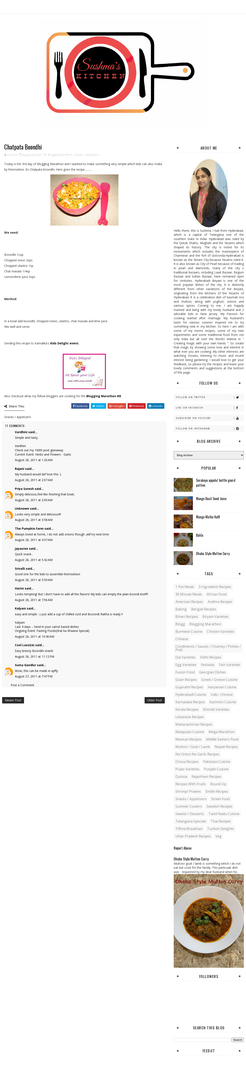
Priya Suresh (24, 489)
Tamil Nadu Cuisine (223, 813)
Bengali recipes (203, 609)
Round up (218, 784)
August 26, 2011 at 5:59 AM (34, 580)
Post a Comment (22, 685)
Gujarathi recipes (189, 687)
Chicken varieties (220, 631)
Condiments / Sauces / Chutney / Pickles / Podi (208, 648)
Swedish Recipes (219, 806)
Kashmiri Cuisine (222, 702)
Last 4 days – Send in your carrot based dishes (47, 627)
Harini (19, 588)
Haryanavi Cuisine (222, 687)
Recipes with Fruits (190, 784)
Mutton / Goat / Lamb (192, 746)
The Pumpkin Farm (29, 528)
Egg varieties (185, 664)
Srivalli (20, 569)
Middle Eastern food (222, 739)
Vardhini (21, 432)
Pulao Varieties (187, 769)
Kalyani (20, 608)
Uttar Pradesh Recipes (193, 836)
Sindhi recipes (216, 791)
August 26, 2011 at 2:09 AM (34, 500)
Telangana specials (190, 821)
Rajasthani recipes (206, 776)
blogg (180, 624)
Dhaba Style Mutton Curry (213, 553)
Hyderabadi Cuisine (190, 694)
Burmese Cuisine (188, 631)
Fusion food (185, 672)
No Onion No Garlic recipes (197, 754)
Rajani (19, 469)
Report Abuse (182, 848)
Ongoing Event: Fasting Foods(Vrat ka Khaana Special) (52, 631)
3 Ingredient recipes (215, 586)
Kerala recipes (187, 709)
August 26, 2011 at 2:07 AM (34, 480)
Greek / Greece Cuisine (219, 679)
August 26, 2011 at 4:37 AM (34, 540)
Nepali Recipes (226, 746)
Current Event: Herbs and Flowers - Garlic (43, 454)
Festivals (208, 664)
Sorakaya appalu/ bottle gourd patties (215, 482)
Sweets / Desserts (189, 813)
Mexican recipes (188, 739)
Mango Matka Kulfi (208, 516)
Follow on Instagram (210, 428)
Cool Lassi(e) (24, 645)
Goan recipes (186, 679)
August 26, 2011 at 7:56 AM (34, 600)
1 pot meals (184, 586)
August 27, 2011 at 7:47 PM (34, 676)
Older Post (154, 700)
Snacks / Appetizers (87, 155)
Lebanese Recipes (189, 717)
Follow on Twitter (210, 397)
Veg (218, 836)
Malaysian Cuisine (189, 731)
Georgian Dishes (212, 672)
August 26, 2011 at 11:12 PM (34, 656)
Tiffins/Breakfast (189, 828)
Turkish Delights (220, 828)
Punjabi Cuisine (216, 769)
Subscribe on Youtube (210, 418)
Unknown (22, 508)
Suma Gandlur (25, 665)
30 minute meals (188, 594)
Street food (220, 799)
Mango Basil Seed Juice (211, 498)
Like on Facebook (210, 407)
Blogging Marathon (60, 155)
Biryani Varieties (215, 616)
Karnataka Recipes (190, 702)
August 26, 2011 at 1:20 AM (34, 460)
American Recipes (189, 601)
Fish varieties (229, 664)
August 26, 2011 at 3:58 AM (34, 520)
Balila (199, 535)
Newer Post (13, 700)
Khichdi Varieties (216, 709)
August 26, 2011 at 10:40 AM (34, 636)
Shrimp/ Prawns (188, 791)
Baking (181, 609)
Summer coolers (188, 806)
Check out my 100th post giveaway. (39, 450)
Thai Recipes (221, 821)
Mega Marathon (222, 731)
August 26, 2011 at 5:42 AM (34, 560)
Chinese (181, 639)
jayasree (21, 548)
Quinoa (181, 776)
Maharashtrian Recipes (193, 724)
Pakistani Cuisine (216, 761)
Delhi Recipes (210, 657)
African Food (216, 594)
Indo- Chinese (222, 694)
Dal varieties (185, 657)
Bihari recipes (186, 616)
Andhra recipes (220, 601)
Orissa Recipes (187, 761)
